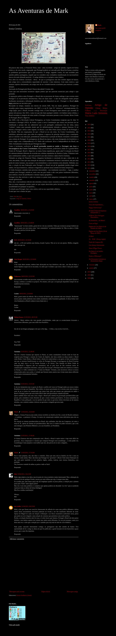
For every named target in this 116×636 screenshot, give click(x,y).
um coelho (17, 506)
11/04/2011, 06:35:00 (28, 506)
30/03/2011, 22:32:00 (27, 276)
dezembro (92, 171)
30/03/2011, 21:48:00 (27, 223)
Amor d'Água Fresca (95, 248)
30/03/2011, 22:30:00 (29, 259)
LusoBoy (17, 210)
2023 (89, 131)
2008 (89, 278)
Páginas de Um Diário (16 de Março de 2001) (98, 232)
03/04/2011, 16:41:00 (24, 474)
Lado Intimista (99, 113)
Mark (16, 412)
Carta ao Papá (93, 223)
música (91, 116)
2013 (89, 162)
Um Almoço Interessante (96, 245)
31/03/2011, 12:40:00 (27, 351)
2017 (89, 149)
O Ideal (91, 236)
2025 (89, 124)
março (91, 199)
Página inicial (45, 591)
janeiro (91, 268)
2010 (89, 272)
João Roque (18, 259)
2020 (89, 140)
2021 (89, 137)
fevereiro (92, 265)
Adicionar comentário (17, 539)
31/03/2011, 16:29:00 (27, 412)
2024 (89, 128)
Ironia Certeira (93, 202)
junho (91, 190)
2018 (89, 146)
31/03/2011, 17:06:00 (27, 435)
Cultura (29, 198)
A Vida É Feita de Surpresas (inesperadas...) (97, 212)
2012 (89, 165)
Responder (17, 216)
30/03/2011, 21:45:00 (27, 210)
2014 (89, 159)
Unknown (17, 276)
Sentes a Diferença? (95, 256)
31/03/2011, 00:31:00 (30, 317)
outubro (91, 177)
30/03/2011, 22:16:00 (24, 240)
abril (90, 196)
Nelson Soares (18, 317)
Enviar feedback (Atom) (24, 595)
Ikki (15, 474)
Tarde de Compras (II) (96, 242)
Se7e (15, 240)
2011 (89, 168)
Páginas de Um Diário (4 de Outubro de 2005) (97, 227)
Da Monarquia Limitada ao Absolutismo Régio (97, 260)
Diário (88, 113)
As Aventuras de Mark (38, 10)
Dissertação (103, 110)
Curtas (95, 110)
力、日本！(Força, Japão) (97, 239)
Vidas (87, 116)
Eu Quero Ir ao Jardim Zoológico (96, 252)
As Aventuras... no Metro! (97, 220)
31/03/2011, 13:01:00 (27, 384)
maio (91, 193)
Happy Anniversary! (95, 208)
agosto (91, 183)
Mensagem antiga (72, 591)
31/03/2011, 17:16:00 (27, 452)
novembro (92, 174)
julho (91, 186)
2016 (89, 153)
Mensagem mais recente (16, 591)
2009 (89, 275)
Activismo (88, 105)
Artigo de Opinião (21, 198)
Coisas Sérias (101, 108)
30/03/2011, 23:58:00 (26, 293)
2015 (89, 156)
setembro (92, 180)
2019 (89, 143)
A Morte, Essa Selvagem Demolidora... (96, 216)
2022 (89, 134)
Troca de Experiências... (96, 205)
